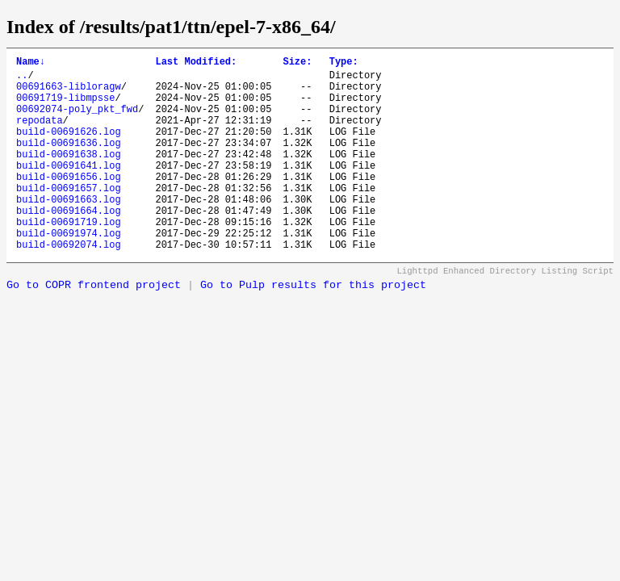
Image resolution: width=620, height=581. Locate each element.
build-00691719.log (68, 258)
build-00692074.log (68, 285)
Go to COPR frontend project (93, 326)
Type (343, 63)
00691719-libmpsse (65, 107)
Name (30, 63)
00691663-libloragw (68, 93)
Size (297, 63)
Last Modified (196, 63)
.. (21, 79)
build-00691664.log (68, 244)
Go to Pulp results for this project (313, 326)
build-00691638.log (68, 175)
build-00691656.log (68, 203)
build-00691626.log (68, 148)
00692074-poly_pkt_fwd (77, 120)
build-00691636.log (68, 162)
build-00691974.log (68, 271)
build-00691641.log (68, 189)
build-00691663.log (68, 230)
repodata (39, 134)
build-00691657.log (68, 217)
